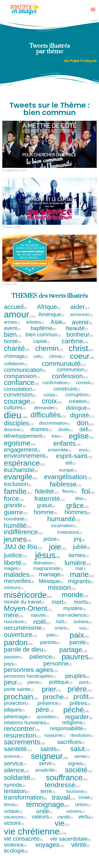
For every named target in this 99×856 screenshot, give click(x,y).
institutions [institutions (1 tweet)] (70, 532)
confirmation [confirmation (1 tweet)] (56, 382)
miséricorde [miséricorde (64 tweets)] (28, 595)
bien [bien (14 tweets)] (13, 334)
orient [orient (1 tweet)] (62, 628)
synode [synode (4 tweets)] (14, 785)
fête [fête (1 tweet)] (81, 498)
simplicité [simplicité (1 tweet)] (46, 770)
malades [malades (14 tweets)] (19, 574)
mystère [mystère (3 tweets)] (74, 608)
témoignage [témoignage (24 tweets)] (47, 804)
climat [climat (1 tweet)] (57, 356)
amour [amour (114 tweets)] (20, 314)
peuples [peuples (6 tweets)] (77, 676)
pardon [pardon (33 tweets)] (18, 642)
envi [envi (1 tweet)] (85, 450)
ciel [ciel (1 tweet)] (39, 356)
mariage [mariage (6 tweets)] (51, 574)
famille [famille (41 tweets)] (17, 491)
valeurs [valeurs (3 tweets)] (42, 816)
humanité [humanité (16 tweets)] (63, 518)
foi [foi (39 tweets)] (88, 491)
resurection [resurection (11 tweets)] (22, 735)
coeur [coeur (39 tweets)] (82, 356)
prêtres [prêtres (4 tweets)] (80, 703)
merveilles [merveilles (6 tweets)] (19, 581)
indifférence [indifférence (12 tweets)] (23, 532)
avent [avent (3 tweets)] (12, 328)
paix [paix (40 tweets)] (79, 635)
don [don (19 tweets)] (85, 423)
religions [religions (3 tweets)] (74, 722)
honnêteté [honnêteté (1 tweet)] (16, 519)
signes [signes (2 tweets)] (77, 763)
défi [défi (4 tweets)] (85, 429)
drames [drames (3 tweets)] (41, 429)
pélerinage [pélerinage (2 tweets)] (17, 716)
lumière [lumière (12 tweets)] (78, 563)
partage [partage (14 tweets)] (73, 649)
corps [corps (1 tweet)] (50, 394)
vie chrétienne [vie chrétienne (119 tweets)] (35, 831)
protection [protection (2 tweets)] (17, 703)
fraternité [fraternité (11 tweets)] (49, 498)
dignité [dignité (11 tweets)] (82, 415)
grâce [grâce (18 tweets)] (77, 505)
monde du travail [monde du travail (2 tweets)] (24, 601)
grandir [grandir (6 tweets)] (15, 505)
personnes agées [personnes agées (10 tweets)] (31, 670)
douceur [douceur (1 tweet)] (14, 429)
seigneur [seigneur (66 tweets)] (49, 756)
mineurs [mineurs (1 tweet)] (14, 587)
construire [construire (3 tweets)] (67, 389)
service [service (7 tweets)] (15, 763)
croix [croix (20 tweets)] (52, 401)
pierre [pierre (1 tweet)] (35, 682)
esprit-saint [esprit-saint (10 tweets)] (74, 456)
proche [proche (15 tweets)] (56, 696)
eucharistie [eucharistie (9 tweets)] (21, 470)
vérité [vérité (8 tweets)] (80, 845)
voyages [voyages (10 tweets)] (49, 845)
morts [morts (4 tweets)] (82, 602)
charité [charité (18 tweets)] (17, 348)
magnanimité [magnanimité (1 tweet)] (48, 568)
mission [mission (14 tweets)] (62, 587)
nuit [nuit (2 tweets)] (61, 621)
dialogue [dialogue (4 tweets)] (78, 408)
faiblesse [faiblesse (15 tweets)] (65, 484)
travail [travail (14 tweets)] (63, 797)
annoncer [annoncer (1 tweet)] (81, 314)
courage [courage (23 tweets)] (19, 401)
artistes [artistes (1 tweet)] (35, 322)
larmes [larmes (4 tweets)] (78, 555)
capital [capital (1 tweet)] (41, 341)
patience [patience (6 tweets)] (42, 657)
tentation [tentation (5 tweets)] (17, 791)
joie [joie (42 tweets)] (57, 547)
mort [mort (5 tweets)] (59, 602)
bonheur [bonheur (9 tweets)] (79, 334)
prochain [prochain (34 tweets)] (21, 696)
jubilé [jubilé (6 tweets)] (81, 547)
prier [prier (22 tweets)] (51, 689)
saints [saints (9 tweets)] (50, 749)
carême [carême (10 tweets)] (75, 341)
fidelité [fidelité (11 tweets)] (47, 491)
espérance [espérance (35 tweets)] (24, 463)
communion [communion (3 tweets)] (72, 369)
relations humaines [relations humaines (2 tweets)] (27, 722)
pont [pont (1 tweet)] (85, 682)
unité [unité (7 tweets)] (44, 811)
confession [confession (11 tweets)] (70, 376)
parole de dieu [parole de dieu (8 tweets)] (25, 650)
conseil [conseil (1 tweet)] (85, 382)
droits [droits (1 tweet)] (65, 429)
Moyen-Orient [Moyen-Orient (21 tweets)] (28, 608)
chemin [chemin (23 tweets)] (49, 348)
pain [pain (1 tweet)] (53, 635)
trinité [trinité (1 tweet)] (86, 797)
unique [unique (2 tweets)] (13, 811)
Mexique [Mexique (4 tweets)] (51, 581)
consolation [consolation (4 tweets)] (20, 389)
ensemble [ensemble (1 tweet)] (60, 450)
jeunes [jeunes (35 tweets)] (17, 539)
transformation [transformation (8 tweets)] (25, 797)
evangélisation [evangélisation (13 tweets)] (67, 477)
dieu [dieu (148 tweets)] (16, 415)
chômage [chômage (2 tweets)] (16, 356)
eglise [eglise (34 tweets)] (81, 436)
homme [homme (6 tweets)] (45, 512)
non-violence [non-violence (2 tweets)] (74, 615)
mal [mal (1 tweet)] (80, 568)
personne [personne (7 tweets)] (57, 663)
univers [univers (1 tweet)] (75, 811)
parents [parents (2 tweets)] (50, 642)
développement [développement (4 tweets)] (25, 436)
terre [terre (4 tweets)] (48, 791)
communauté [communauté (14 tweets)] (63, 363)
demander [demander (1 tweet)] (46, 407)
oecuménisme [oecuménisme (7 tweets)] (24, 628)
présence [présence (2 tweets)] (49, 703)
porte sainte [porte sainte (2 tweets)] (19, 689)
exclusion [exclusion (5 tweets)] (18, 484)
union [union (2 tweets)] (83, 804)
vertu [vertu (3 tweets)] (86, 816)
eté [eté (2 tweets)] (70, 462)
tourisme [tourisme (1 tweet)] (77, 791)
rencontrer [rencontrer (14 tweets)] (22, 728)
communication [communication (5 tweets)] (25, 370)
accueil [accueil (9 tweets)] (15, 307)
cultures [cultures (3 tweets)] (15, 407)
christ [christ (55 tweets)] (81, 348)
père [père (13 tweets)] (45, 709)
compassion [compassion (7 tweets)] (22, 376)
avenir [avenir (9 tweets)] (82, 322)
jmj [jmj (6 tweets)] (79, 539)
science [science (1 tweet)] (13, 756)
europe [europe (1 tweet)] (68, 470)
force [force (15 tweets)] (14, 498)
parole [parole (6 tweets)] (79, 642)
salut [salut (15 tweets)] (80, 748)
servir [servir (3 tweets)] (47, 763)
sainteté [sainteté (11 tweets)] (18, 749)
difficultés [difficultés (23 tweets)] (48, 415)
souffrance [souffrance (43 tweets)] (67, 777)
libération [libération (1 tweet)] (45, 563)
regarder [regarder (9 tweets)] (79, 717)
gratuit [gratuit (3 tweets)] (46, 505)
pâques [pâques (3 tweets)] (14, 709)
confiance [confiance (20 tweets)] (21, 382)
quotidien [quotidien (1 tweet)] (48, 716)
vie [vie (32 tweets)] (62, 823)
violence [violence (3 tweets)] (15, 845)
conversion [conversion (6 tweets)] (20, 395)
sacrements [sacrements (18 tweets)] (24, 741)
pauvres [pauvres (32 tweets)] (77, 656)
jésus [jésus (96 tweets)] (47, 555)
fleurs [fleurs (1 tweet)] (69, 491)
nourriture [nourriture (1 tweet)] (15, 621)
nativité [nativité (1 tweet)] (40, 615)
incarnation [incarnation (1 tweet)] (64, 525)
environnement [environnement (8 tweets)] (26, 456)
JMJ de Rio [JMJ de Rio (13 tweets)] (23, 547)
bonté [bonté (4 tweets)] (13, 341)
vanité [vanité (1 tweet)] (65, 817)
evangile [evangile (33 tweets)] (20, 476)
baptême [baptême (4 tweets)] (43, 328)
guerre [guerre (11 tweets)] (16, 512)
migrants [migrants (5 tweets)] (81, 581)
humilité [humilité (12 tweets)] (17, 525)
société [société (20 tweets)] (78, 770)
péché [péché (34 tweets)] (76, 710)
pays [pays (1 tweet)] (10, 663)
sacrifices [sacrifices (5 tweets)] (71, 742)
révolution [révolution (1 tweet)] (82, 735)
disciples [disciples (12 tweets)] (19, 423)
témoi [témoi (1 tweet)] (11, 804)
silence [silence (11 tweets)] (16, 770)
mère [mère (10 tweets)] (13, 615)
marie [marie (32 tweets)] (82, 574)
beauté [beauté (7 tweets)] (77, 328)
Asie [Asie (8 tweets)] (58, 322)
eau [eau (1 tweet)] (57, 436)
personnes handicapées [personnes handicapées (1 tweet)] (30, 676)
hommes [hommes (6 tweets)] (78, 512)
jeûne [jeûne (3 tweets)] (52, 539)
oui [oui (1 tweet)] (84, 628)
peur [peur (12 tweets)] (13, 682)
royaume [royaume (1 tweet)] (55, 735)
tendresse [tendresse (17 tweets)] (62, 784)
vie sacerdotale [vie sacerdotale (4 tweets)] (70, 839)
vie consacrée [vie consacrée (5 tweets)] (23, 839)
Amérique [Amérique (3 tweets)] (51, 314)
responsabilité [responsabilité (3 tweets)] (68, 728)
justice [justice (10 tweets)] (15, 555)
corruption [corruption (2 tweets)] (78, 394)
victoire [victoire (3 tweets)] (14, 823)
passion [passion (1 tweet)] (13, 657)
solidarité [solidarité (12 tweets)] (19, 777)
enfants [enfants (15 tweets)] (66, 443)
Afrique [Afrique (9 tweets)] (49, 307)
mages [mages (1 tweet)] (12, 568)
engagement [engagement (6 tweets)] (22, 450)
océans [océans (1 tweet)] (83, 621)
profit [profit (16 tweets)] (83, 696)
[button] (93, 9)
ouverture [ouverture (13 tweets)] (20, 634)
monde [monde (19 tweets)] (75, 594)
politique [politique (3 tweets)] (61, 682)
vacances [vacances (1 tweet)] (15, 817)
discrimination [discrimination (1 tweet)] (55, 423)
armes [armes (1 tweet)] (12, 322)
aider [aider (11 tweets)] (80, 306)
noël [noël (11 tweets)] (42, 621)
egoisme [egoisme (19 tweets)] (19, 443)
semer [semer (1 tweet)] (82, 756)
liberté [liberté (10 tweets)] (15, 563)
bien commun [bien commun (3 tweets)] (43, 334)
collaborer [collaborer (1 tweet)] (16, 363)
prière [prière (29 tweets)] (80, 689)
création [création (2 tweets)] (79, 401)
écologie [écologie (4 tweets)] (16, 850)
